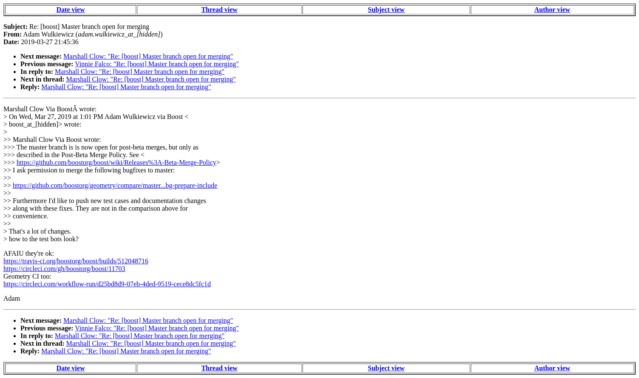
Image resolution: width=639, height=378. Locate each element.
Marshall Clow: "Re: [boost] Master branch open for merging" (148, 56)
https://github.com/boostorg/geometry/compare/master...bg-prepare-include (115, 185)
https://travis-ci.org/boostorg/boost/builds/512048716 (75, 261)
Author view (552, 9)
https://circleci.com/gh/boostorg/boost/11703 (64, 268)
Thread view (219, 9)
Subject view (386, 9)
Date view (71, 9)
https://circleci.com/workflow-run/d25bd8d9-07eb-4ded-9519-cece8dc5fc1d (107, 284)
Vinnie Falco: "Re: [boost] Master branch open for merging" (157, 64)
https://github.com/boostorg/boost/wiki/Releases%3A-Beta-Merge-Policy (116, 162)
